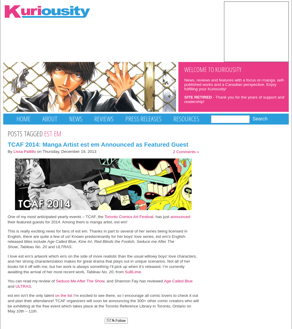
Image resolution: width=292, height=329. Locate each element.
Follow (116, 321)
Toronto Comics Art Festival (128, 217)
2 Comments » (186, 152)
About (49, 118)
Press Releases (143, 118)
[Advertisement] (256, 31)
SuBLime (133, 272)
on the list (63, 295)
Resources (186, 118)
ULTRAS (23, 286)
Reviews (104, 118)
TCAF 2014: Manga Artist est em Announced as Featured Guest (98, 144)
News (75, 118)
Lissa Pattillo (25, 151)
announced (179, 217)
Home (23, 118)
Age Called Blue (178, 281)
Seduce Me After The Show (80, 281)
